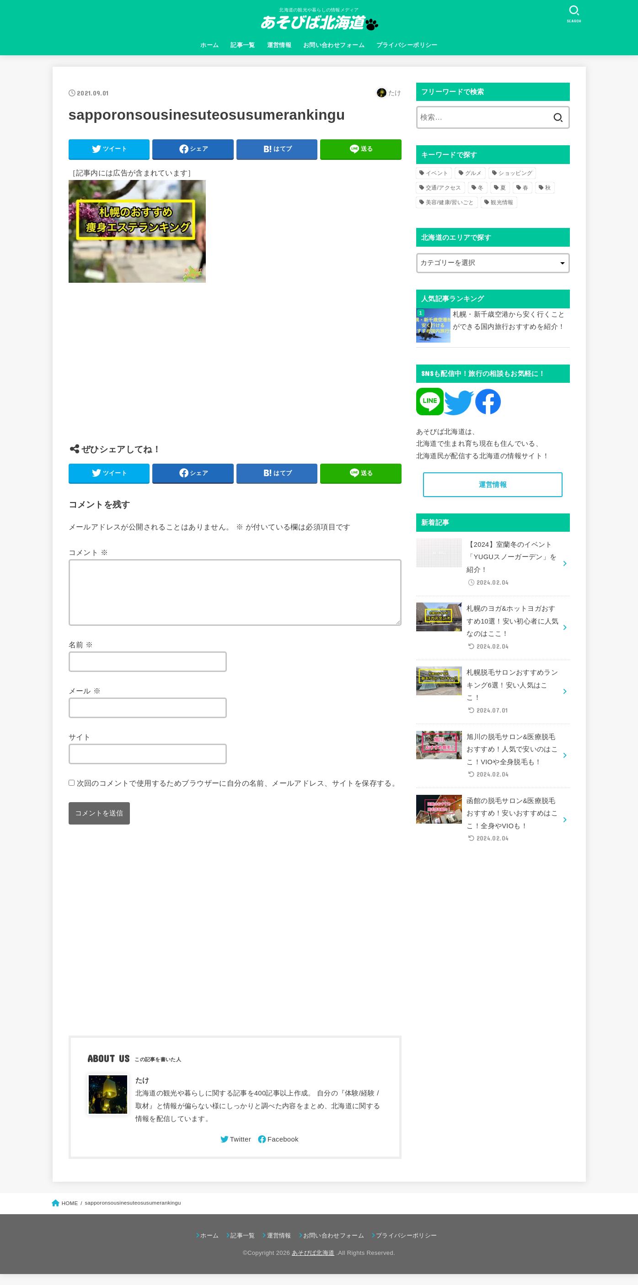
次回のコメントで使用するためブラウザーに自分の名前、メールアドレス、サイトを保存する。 (238, 794)
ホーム (209, 45)
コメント (88, 552)
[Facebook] (277, 1150)
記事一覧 (243, 45)
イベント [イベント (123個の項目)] (437, 173)
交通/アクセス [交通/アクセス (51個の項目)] (443, 188)
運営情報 (279, 45)
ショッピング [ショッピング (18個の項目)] (515, 173)
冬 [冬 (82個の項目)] (480, 188)
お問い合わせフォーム (334, 45)
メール (85, 702)
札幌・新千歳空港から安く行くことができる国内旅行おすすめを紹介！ (509, 321)
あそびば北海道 (313, 1263)
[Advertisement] (235, 370)
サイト (80, 748)
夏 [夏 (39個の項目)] (503, 188)
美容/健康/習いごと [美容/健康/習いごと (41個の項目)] (450, 202)
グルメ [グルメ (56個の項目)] (473, 173)
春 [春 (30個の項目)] (525, 188)
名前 (81, 655)
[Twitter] (235, 1150)
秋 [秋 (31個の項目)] (548, 188)
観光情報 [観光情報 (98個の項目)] (502, 202)
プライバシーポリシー (407, 45)
